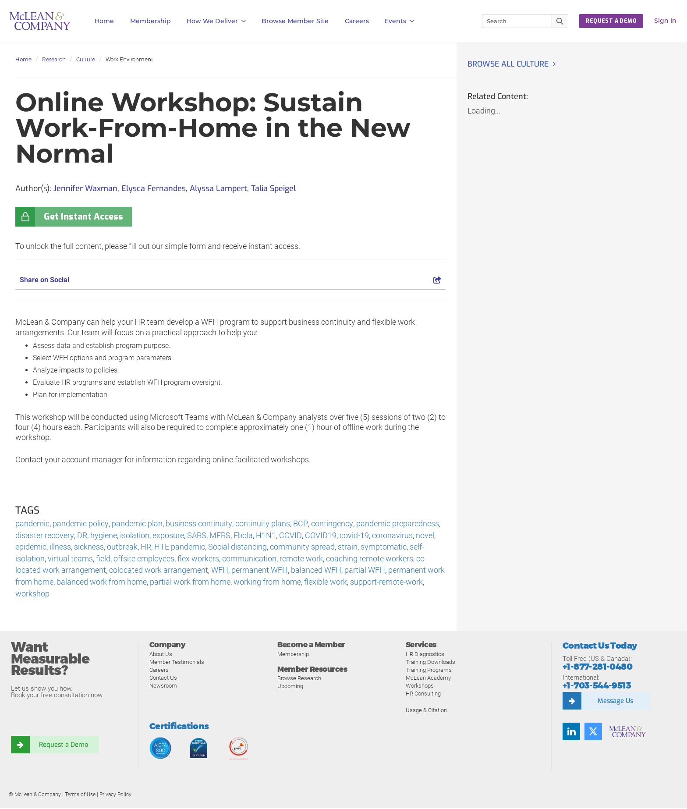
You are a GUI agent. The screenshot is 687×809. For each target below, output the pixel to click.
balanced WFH (316, 571)
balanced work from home (102, 583)
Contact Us (163, 678)
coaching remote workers (369, 559)
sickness (89, 547)
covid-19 (353, 535)
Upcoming (290, 687)
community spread (302, 547)
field (103, 559)
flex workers (198, 559)
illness (60, 547)
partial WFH (364, 571)
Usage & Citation (426, 711)
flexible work (325, 583)
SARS (196, 535)
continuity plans (261, 524)
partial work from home (190, 583)
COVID (290, 535)
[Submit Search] (560, 21)
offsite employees (143, 559)
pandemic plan (136, 524)
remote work (301, 559)
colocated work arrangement (158, 571)
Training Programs (429, 670)
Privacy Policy (115, 795)
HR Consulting (423, 694)
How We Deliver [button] (216, 21)
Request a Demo (64, 746)
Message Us (615, 702)
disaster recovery (44, 535)
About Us (160, 655)
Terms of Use (80, 795)
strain (348, 547)
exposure (168, 535)
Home (104, 21)
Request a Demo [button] (611, 21)
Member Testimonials (176, 663)
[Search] (513, 21)
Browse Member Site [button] (295, 21)
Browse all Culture (509, 64)
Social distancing (237, 547)
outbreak (122, 547)
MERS (219, 535)
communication (249, 559)
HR (146, 547)
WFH (219, 571)
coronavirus (391, 535)
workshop (32, 595)
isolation (134, 535)
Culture (85, 59)
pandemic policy (80, 524)
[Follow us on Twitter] (593, 733)
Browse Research (299, 679)
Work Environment (129, 59)
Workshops (420, 686)
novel (424, 535)
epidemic (30, 547)
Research (54, 59)
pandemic (32, 524)
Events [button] (399, 21)
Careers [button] (357, 21)
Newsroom (163, 686)
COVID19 (320, 535)
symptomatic (384, 547)
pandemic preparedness (395, 524)
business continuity (198, 524)
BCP (299, 524)
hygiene (103, 535)
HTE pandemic (179, 547)
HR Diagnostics (425, 655)
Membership (150, 21)
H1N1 (265, 535)
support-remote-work (386, 583)
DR (82, 535)
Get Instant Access (83, 217)
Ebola (242, 535)
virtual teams (70, 559)
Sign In (665, 21)
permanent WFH (259, 571)
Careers (159, 670)
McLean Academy (428, 678)
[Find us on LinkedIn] (571, 733)
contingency (330, 524)
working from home (267, 583)
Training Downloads (430, 663)
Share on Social (230, 280)
